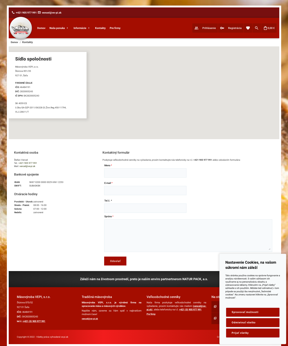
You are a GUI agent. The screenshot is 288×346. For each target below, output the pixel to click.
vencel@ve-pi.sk (27, 166)
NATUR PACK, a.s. (195, 279)
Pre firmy (151, 314)
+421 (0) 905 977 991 (34, 321)
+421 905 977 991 (28, 163)
